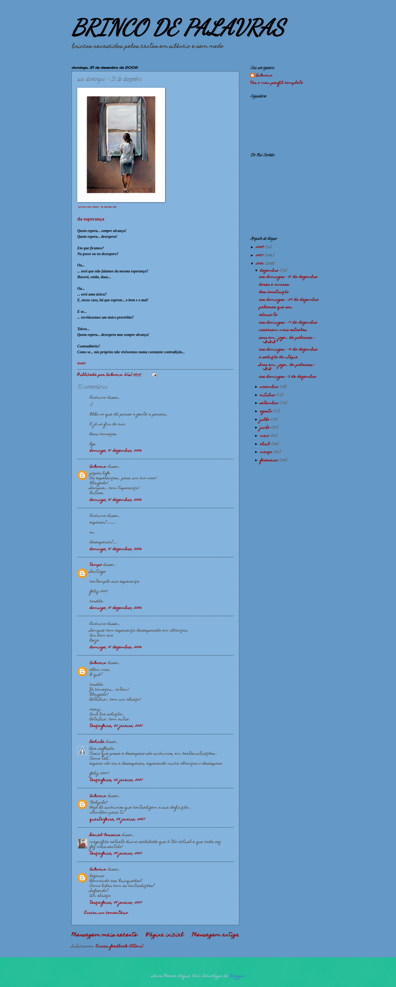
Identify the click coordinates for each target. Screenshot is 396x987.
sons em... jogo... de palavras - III (287, 340)
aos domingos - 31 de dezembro (288, 277)
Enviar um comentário (106, 913)
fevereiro (269, 460)
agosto (266, 411)
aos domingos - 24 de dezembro (289, 300)
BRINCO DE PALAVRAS (178, 27)
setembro (270, 403)
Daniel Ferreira (105, 835)
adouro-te (268, 315)
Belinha (97, 742)
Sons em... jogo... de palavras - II (287, 367)
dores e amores (274, 285)
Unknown (98, 467)
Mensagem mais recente (105, 935)
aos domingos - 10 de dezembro (288, 350)
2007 (260, 256)
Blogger (237, 976)
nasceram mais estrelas (283, 330)
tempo (96, 565)
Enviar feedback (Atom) (119, 946)
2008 (260, 247)
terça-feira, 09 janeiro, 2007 (116, 854)
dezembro (270, 271)
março (267, 452)
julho (265, 420)
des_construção (274, 292)
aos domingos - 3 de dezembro (287, 377)
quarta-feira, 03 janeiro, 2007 (117, 819)
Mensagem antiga (215, 935)
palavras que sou (275, 307)
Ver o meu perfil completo (276, 83)
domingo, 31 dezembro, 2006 (116, 451)
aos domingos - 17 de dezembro (288, 323)
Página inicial (164, 935)
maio (265, 436)
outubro (268, 395)
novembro (270, 387)
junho (265, 428)
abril (265, 444)
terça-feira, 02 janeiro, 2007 (116, 726)
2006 (260, 264)
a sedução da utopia (278, 357)
